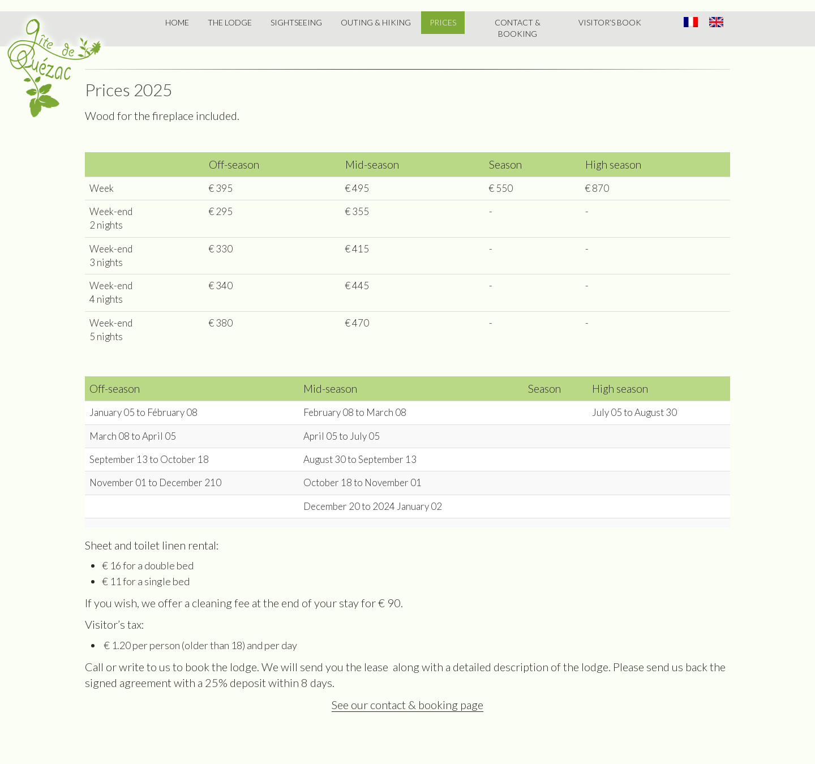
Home (177, 22)
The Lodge (230, 22)
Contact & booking (518, 28)
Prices (443, 22)
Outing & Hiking (376, 22)
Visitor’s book (609, 22)
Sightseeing (296, 22)
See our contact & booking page (407, 704)
